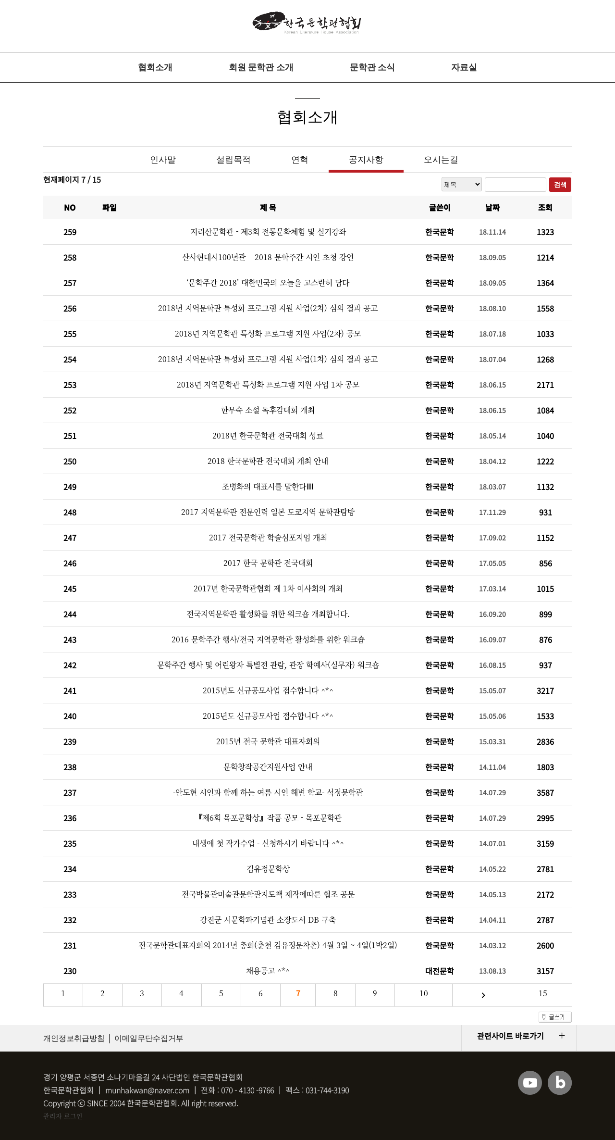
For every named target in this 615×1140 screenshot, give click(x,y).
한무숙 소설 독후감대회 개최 (268, 409)
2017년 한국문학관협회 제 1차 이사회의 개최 (268, 588)
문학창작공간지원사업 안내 (267, 766)
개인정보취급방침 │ (77, 1038)
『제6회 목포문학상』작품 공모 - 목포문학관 (268, 817)
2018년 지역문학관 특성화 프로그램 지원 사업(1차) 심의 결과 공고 (268, 358)
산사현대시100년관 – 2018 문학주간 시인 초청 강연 (268, 257)
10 (423, 993)
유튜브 (530, 1083)
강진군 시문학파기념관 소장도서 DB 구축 (268, 919)
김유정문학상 (268, 868)
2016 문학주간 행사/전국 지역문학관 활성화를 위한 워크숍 (268, 639)
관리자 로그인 (63, 1115)
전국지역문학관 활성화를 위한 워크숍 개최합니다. (268, 613)
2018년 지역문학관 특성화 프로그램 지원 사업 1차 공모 (268, 384)
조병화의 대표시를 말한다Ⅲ (268, 486)
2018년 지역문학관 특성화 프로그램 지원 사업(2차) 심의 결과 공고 (268, 307)
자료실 (464, 67)
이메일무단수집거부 (149, 1038)
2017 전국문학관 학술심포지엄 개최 (268, 537)
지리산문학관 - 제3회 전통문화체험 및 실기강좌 (268, 231)
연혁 (299, 159)
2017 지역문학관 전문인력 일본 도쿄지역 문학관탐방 (268, 511)
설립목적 (233, 159)
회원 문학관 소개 (261, 67)
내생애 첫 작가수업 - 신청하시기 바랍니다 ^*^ (268, 843)
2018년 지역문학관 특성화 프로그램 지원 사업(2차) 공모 (268, 333)
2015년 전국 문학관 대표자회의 (268, 741)
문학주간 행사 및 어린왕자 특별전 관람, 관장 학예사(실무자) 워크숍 (268, 664)
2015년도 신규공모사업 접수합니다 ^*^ (268, 690)
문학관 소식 (372, 67)
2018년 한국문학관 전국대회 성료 (267, 435)
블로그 (560, 1083)
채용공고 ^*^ (268, 970)
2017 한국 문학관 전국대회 (268, 562)
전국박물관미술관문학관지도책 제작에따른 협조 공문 (268, 894)
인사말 (163, 159)
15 (543, 993)
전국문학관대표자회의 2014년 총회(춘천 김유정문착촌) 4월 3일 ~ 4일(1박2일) (267, 945)
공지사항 (366, 159)
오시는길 (441, 159)
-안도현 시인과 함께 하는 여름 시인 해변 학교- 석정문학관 (268, 792)
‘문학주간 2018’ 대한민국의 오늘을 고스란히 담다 (267, 282)
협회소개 (155, 67)
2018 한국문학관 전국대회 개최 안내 (268, 460)
